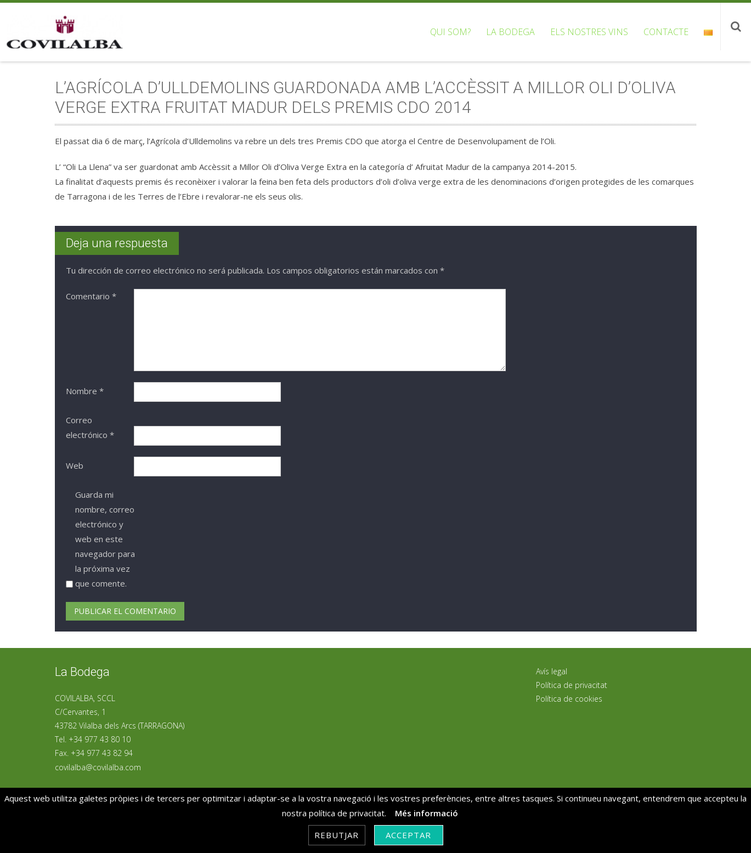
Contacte (665, 32)
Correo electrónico (90, 427)
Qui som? (450, 32)
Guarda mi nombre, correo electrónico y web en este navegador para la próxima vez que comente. (105, 539)
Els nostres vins (589, 32)
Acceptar (409, 834)
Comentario (91, 296)
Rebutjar (336, 834)
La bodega (510, 32)
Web (74, 465)
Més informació (426, 812)
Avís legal (551, 671)
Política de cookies (569, 698)
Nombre (85, 390)
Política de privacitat (571, 685)
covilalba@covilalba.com (98, 767)
